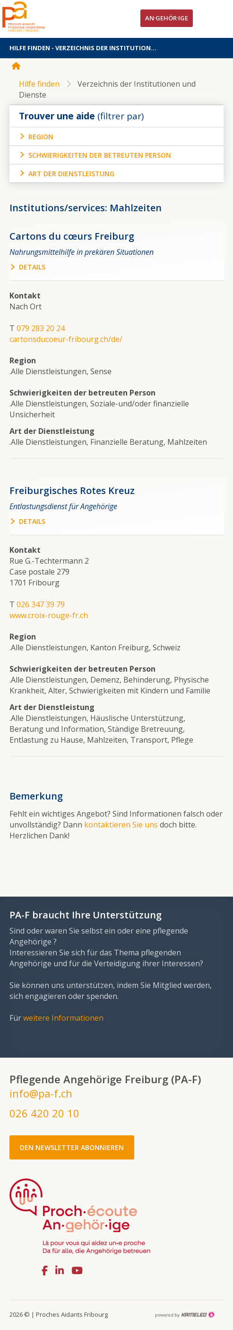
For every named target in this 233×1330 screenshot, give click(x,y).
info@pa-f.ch (40, 1093)
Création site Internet (184, 1315)
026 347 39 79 (41, 604)
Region (40, 136)
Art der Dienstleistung (71, 173)
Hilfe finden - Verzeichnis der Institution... (116, 48)
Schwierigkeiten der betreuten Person (99, 155)
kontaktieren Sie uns (121, 824)
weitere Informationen (63, 1018)
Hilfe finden (39, 84)
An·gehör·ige (166, 18)
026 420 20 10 (44, 1113)
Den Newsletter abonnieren (72, 1147)
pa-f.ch (38, 16)
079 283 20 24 (41, 328)
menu (216, 19)
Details (32, 266)
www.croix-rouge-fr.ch (48, 615)
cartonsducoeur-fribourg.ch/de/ (65, 339)
